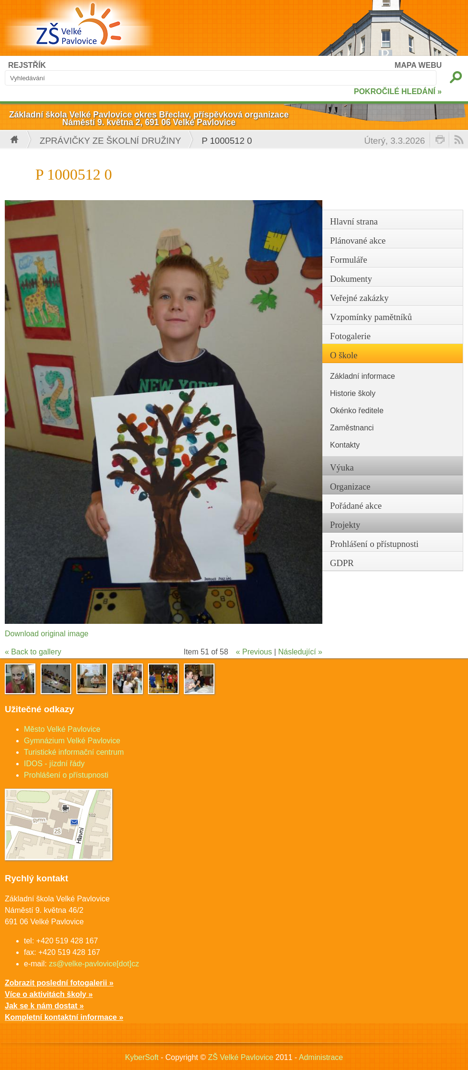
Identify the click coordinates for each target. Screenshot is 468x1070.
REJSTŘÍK (27, 65)
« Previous (254, 652)
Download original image (46, 634)
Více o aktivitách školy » (49, 994)
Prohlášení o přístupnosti (66, 775)
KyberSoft (142, 1057)
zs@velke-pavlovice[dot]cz (94, 964)
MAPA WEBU (418, 65)
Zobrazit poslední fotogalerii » (59, 983)
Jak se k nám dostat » (44, 1006)
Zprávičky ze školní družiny (110, 141)
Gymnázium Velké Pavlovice (72, 741)
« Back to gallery (33, 652)
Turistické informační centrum (74, 752)
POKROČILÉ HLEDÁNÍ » (398, 91)
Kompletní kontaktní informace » (64, 1017)
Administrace (321, 1057)
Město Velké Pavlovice (62, 729)
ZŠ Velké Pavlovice (240, 1057)
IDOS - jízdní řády (54, 764)
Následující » (300, 652)
